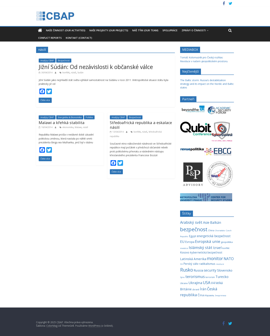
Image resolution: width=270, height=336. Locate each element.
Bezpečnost (64, 60)
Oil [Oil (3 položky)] (181, 264)
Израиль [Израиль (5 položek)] (209, 295)
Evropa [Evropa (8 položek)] (189, 242)
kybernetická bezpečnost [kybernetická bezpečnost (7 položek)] (206, 252)
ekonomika (67, 127)
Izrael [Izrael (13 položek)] (217, 247)
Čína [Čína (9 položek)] (201, 295)
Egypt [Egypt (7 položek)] (192, 236)
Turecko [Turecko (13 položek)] (222, 276)
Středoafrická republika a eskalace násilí (141, 125)
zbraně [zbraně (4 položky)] (195, 289)
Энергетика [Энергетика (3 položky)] (220, 295)
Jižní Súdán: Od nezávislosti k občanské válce (96, 67)
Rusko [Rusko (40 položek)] (186, 270)
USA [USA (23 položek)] (206, 282)
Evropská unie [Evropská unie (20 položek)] (207, 241)
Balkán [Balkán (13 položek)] (215, 222)
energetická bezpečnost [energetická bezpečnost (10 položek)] (214, 236)
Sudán (80, 72)
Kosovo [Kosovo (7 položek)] (184, 252)
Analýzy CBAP (47, 60)
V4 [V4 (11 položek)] (213, 283)
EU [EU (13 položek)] (182, 241)
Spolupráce (170, 30)
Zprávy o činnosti (194, 30)
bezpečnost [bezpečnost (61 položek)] (193, 229)
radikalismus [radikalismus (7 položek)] (207, 264)
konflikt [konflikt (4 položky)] (225, 248)
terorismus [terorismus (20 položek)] (195, 276)
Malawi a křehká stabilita (62, 122)
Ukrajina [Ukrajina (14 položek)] (195, 282)
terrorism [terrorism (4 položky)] (210, 277)
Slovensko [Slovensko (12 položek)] (224, 270)
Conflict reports (50, 37)
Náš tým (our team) (145, 30)
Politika (89, 117)
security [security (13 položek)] (210, 270)
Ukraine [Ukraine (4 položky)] (184, 283)
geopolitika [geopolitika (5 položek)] (227, 242)
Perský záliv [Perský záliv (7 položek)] (191, 264)
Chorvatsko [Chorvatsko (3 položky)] (220, 230)
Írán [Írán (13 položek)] (203, 289)
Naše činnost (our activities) (65, 30)
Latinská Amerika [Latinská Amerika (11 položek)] (193, 259)
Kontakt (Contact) (79, 37)
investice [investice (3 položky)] (184, 248)
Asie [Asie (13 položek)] (206, 222)
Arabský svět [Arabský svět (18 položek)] (191, 222)
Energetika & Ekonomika (70, 117)
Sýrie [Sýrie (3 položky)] (182, 277)
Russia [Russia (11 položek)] (198, 270)
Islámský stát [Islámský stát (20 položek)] (200, 247)
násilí (73, 72)
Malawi (78, 127)
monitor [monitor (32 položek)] (215, 258)
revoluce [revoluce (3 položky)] (220, 264)
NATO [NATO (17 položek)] (229, 258)
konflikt (66, 72)
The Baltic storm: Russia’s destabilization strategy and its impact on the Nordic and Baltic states (207, 84)
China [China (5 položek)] (211, 230)
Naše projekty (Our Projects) (108, 30)
